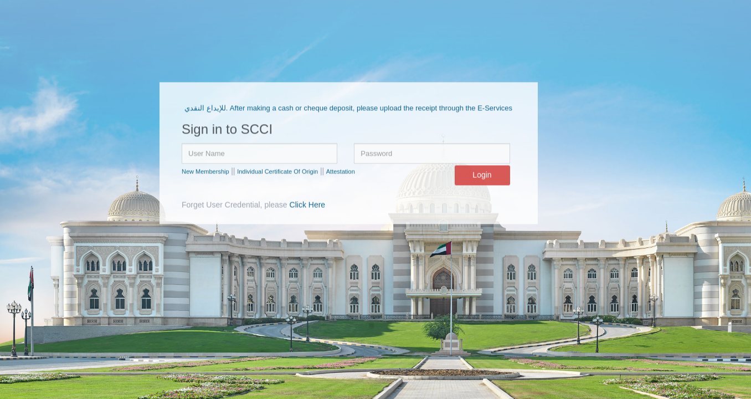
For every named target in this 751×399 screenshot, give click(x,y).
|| (233, 171)
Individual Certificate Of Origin (277, 171)
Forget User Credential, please (253, 205)
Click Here (308, 205)
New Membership (205, 171)
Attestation (340, 171)
